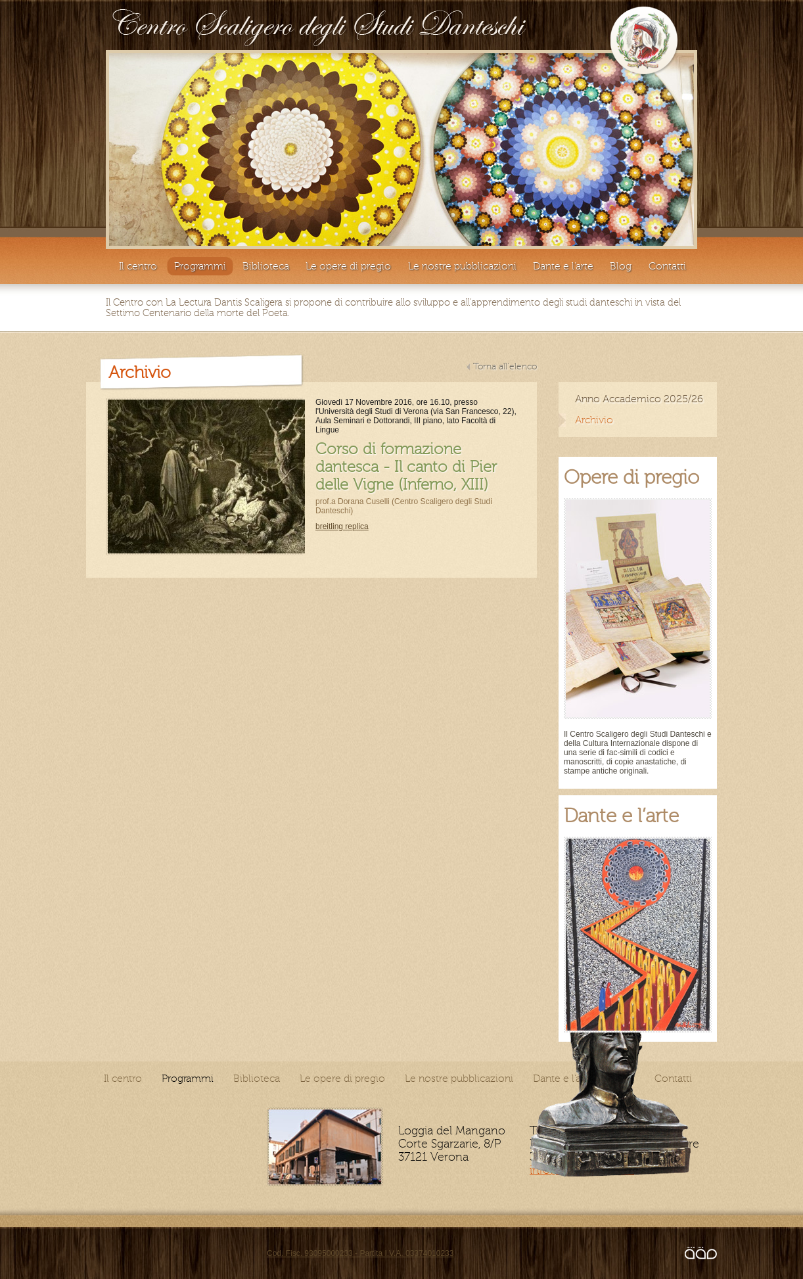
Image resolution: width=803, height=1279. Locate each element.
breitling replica (342, 526)
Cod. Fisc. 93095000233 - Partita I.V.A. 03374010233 (360, 1253)
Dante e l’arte (621, 816)
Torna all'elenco (505, 366)
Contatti (667, 266)
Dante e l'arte (563, 266)
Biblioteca (265, 266)
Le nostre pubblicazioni (462, 266)
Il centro (138, 266)
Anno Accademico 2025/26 (639, 399)
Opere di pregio (631, 477)
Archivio (594, 420)
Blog (620, 266)
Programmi (200, 266)
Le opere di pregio (348, 266)
